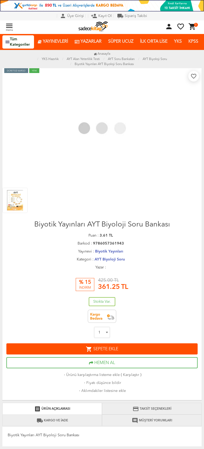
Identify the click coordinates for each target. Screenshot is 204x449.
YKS (178, 42)
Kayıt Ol (101, 16)
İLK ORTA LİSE (153, 42)
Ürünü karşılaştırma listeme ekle (91, 375)
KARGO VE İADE (52, 420)
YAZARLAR (88, 42)
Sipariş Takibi (132, 16)
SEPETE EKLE (102, 349)
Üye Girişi (72, 16)
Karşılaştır (131, 375)
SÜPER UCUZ (120, 42)
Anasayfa (102, 53)
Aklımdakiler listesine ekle (102, 391)
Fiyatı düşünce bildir (102, 383)
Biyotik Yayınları (109, 251)
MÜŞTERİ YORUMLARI (152, 420)
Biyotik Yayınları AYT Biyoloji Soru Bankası (104, 64)
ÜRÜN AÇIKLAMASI (52, 409)
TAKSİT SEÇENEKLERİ (152, 409)
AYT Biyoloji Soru (110, 259)
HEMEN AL (102, 363)
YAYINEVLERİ (53, 42)
